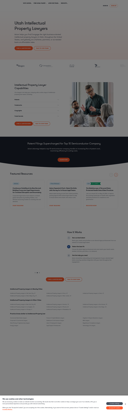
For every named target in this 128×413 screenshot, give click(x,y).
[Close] (125, 404)
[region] (64, 404)
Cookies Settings (115, 403)
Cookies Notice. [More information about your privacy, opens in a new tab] (7, 409)
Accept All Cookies (114, 408)
